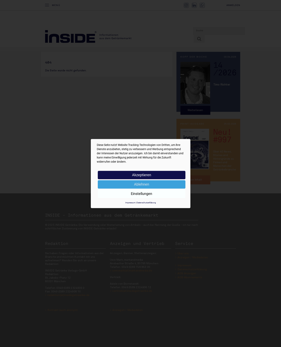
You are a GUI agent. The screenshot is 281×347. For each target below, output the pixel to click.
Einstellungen (141, 194)
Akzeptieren (141, 175)
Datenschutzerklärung (146, 203)
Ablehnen (141, 184)
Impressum (130, 203)
